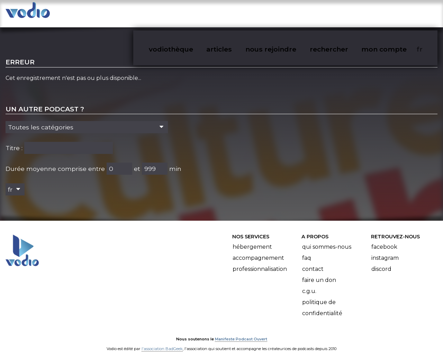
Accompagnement (258, 251)
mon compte (395, 12)
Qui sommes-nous (326, 240)
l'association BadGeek (162, 341)
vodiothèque (187, 12)
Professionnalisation (260, 262)
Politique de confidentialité (322, 301)
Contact (313, 262)
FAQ (306, 251)
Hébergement (252, 240)
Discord (381, 262)
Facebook (384, 240)
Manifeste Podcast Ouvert (241, 332)
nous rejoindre (285, 12)
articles (234, 12)
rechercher (341, 12)
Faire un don (319, 273)
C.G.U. (309, 284)
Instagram (385, 251)
